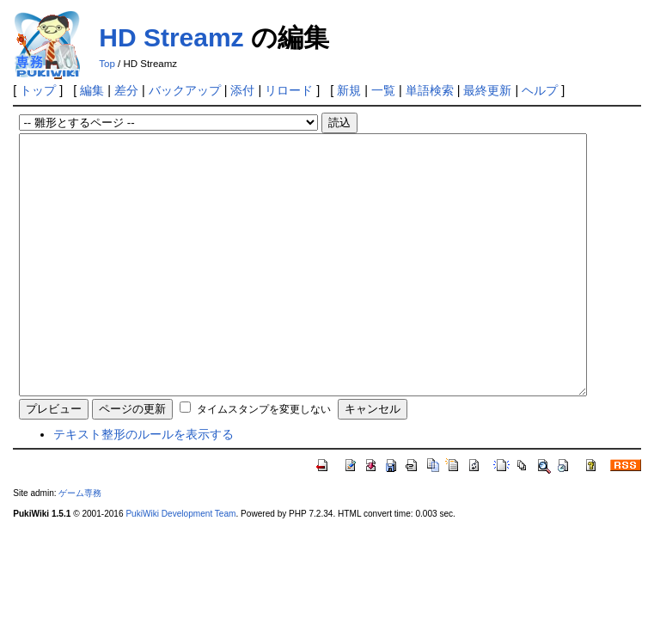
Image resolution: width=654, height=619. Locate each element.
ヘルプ (540, 90)
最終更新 (487, 90)
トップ (38, 90)
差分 (126, 90)
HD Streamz (171, 37)
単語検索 (430, 90)
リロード (289, 90)
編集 (92, 90)
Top (107, 63)
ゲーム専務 (79, 544)
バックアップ (185, 90)
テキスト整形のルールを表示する (143, 486)
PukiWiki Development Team (180, 565)
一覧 (383, 90)
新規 (349, 90)
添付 (242, 90)
